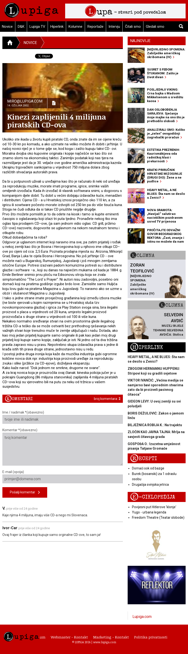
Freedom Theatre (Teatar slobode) (158, 517)
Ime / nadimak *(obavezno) (62, 417)
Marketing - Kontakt (111, 637)
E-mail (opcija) (62, 476)
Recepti (143, 458)
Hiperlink (56, 26)
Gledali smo (155, 26)
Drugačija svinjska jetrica (150, 484)
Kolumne (75, 26)
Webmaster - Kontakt (69, 637)
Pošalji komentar (25, 492)
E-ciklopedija (152, 497)
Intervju (114, 26)
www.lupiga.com (104, 642)
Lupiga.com (142, 616)
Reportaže (95, 26)
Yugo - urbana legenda (149, 512)
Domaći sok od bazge (148, 468)
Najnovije (140, 40)
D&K (21, 26)
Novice (30, 42)
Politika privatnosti (150, 637)
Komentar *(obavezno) (62, 447)
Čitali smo (133, 26)
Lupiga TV (37, 26)
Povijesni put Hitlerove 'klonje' (154, 507)
